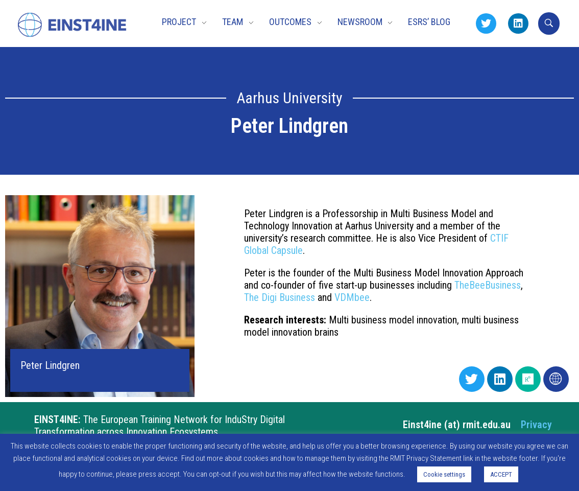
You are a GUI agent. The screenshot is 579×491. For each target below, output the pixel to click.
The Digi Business (279, 297)
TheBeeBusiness (487, 285)
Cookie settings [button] (444, 474)
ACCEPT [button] (501, 474)
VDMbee (352, 297)
